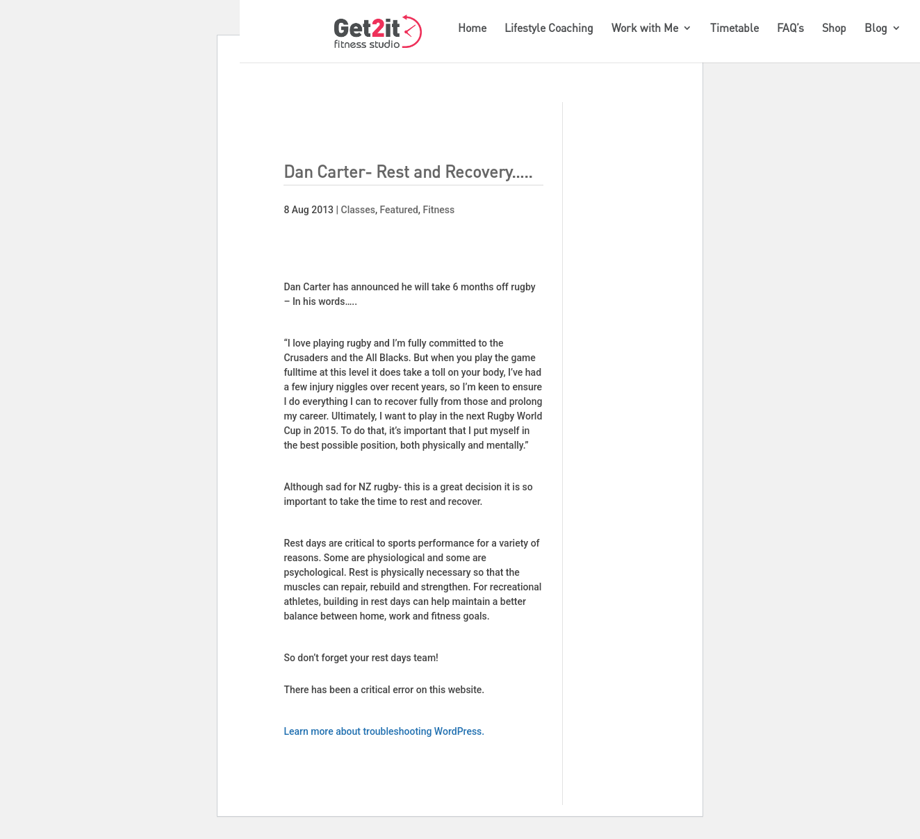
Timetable (734, 29)
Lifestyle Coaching (548, 29)
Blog (875, 29)
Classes (358, 209)
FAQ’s (790, 29)
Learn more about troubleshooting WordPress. (384, 731)
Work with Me (644, 29)
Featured (399, 209)
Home (472, 29)
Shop (834, 29)
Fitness (438, 209)
